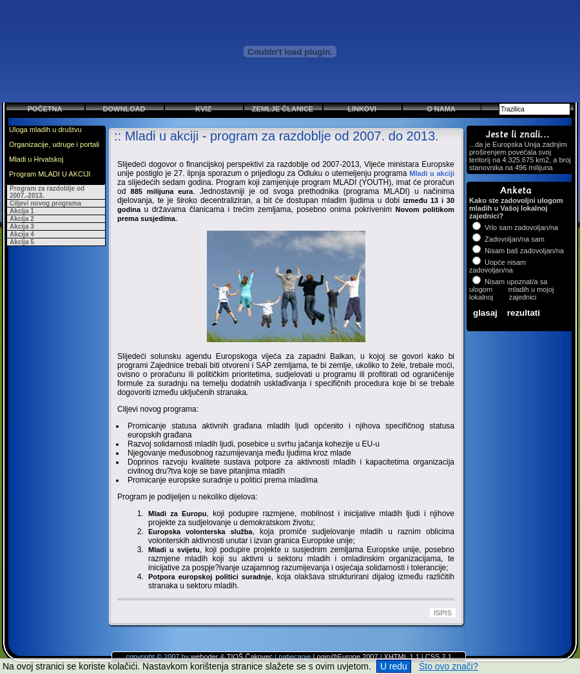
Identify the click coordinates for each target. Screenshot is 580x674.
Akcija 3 (22, 226)
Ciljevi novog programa (45, 203)
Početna (45, 109)
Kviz (203, 109)
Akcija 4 (22, 234)
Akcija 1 (22, 211)
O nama (441, 109)
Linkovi (361, 109)
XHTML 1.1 (402, 656)
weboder (204, 656)
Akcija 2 (22, 218)
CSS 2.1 (438, 656)
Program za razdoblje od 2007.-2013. (47, 192)
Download (124, 109)
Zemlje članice (282, 109)
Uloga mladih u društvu (45, 129)
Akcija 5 (22, 242)
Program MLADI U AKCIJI (50, 174)
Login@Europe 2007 (345, 656)
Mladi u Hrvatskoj (36, 159)
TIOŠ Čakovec (250, 656)
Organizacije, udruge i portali (54, 144)
